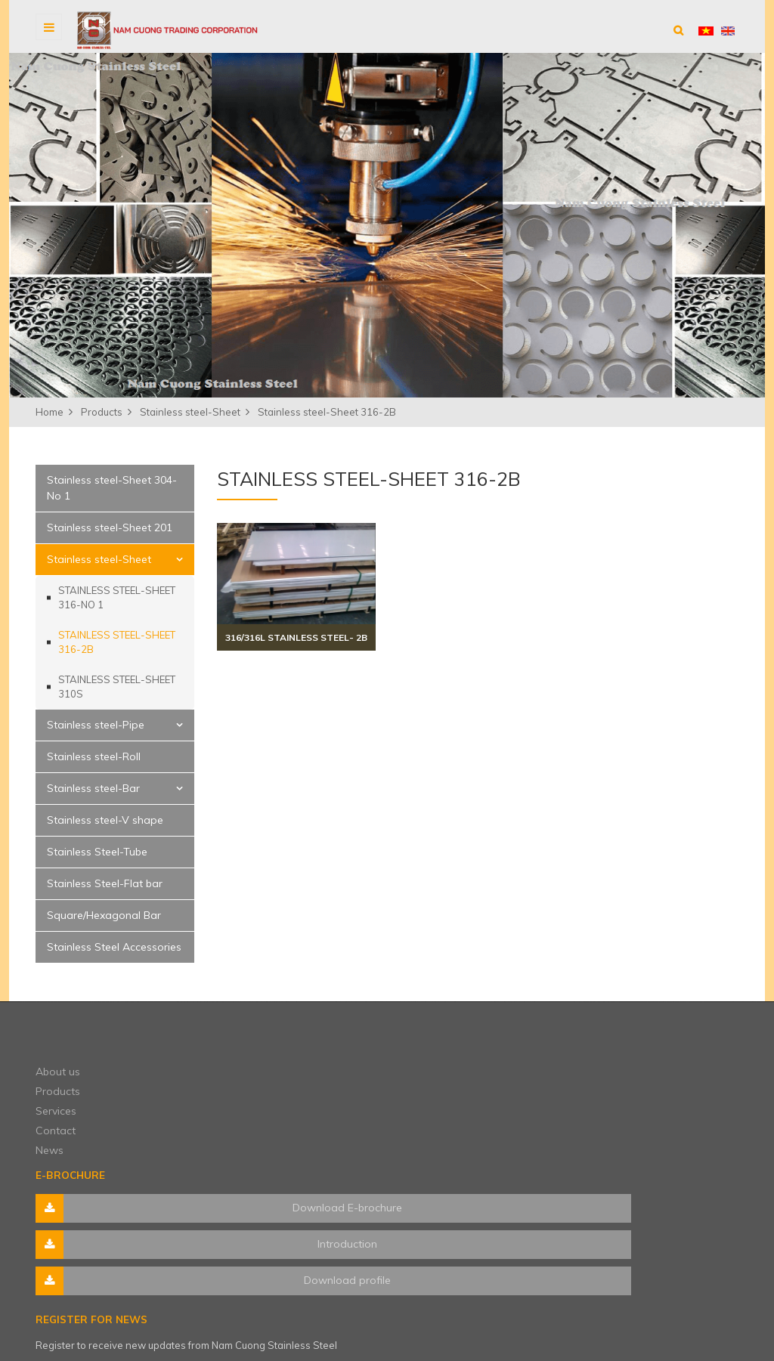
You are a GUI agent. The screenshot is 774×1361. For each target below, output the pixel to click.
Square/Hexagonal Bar (104, 915)
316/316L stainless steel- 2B (296, 637)
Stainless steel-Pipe (95, 725)
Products (239, 1062)
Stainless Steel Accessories (114, 947)
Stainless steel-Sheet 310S (116, 687)
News (231, 1120)
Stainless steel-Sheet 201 (109, 527)
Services (237, 1081)
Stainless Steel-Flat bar (105, 883)
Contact (237, 1101)
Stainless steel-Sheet (99, 559)
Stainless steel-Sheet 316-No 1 (116, 597)
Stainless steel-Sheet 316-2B (116, 642)
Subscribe (708, 1104)
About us (239, 1042)
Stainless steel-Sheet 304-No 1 (112, 488)
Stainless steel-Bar (93, 788)
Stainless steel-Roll (94, 756)
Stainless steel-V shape (105, 820)
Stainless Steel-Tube (97, 851)
